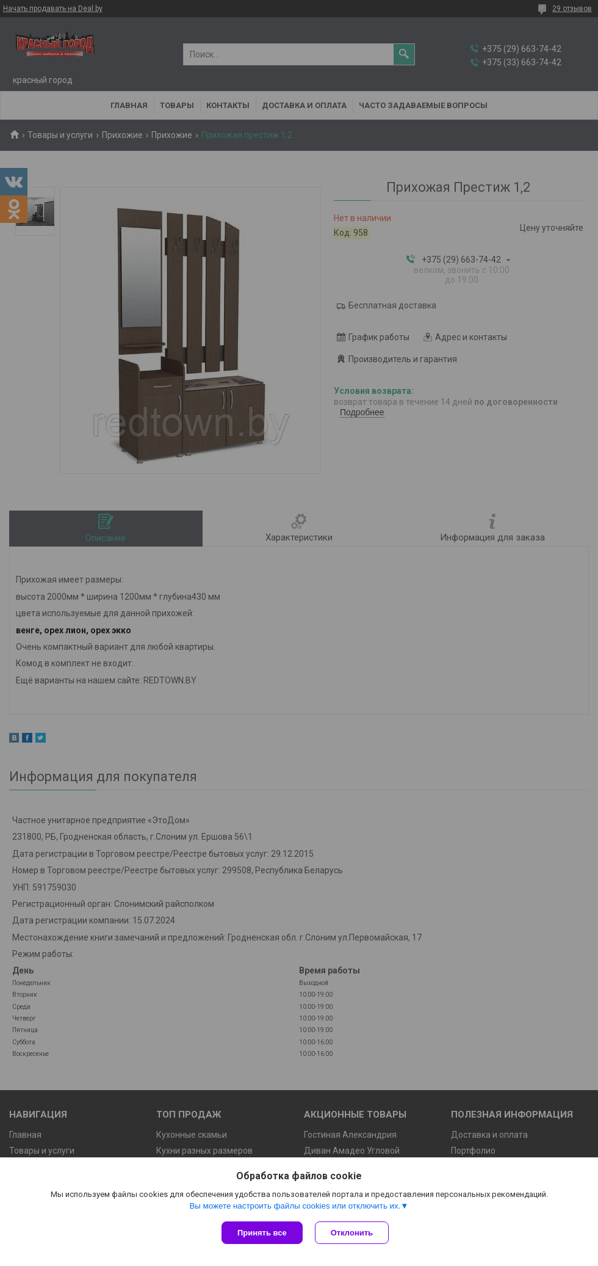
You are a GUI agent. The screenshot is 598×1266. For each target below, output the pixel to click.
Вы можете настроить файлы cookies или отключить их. (294, 1205)
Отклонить (352, 1232)
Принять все (262, 1232)
